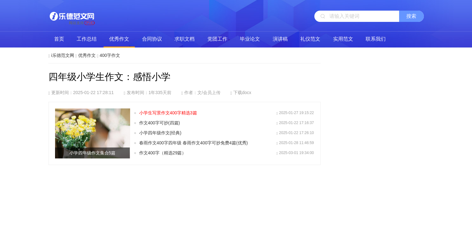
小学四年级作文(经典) (160, 132)
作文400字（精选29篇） (162, 152)
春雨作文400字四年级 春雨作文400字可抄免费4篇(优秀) (193, 142)
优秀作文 (119, 39)
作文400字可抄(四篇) (159, 122)
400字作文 (109, 55)
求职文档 (185, 39)
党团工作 (217, 39)
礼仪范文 (310, 39)
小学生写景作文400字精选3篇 (168, 112)
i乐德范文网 (71, 15)
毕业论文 (250, 39)
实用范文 (343, 39)
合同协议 (152, 39)
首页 (59, 39)
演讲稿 (280, 39)
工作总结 (87, 39)
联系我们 (376, 39)
